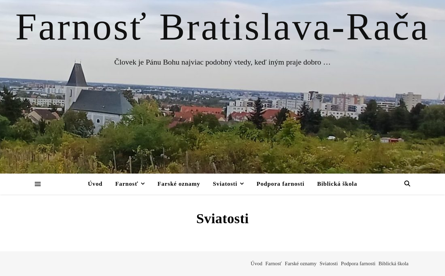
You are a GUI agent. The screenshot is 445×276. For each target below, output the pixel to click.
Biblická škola (337, 184)
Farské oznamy (178, 184)
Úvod (95, 184)
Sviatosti (225, 184)
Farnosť (126, 184)
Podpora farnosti (281, 184)
